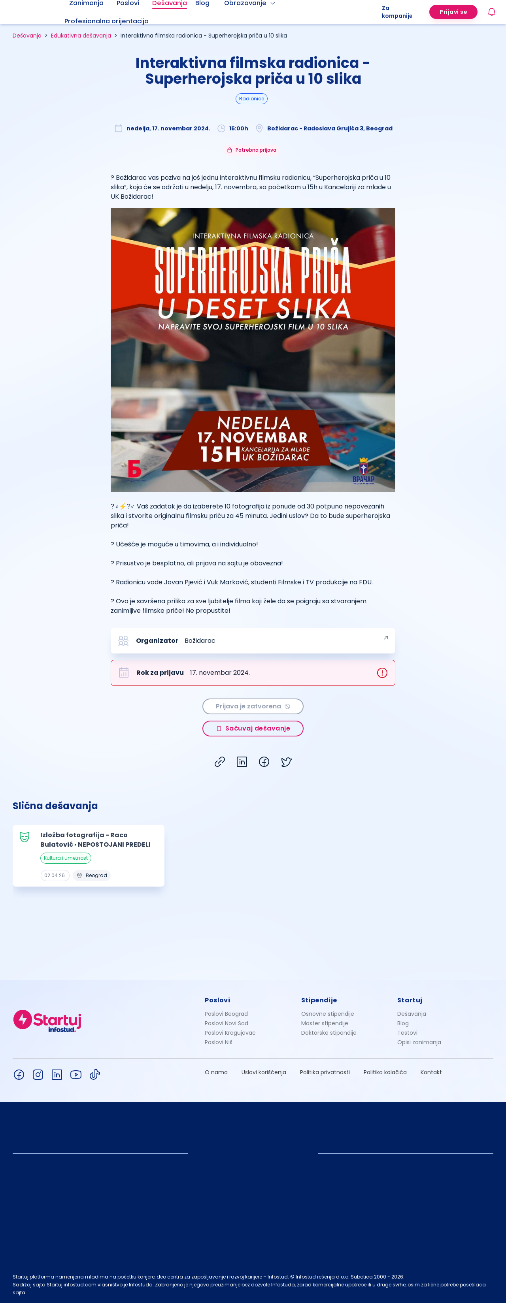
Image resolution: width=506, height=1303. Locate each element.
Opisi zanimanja (419, 1042)
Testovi (407, 1033)
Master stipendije (324, 1023)
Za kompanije (397, 12)
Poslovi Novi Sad (226, 1023)
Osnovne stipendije (327, 1014)
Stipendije (319, 1000)
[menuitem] (116, 21)
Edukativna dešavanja (81, 36)
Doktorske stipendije (329, 1033)
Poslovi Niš (218, 1042)
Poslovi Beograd (226, 1014)
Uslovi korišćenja (264, 1072)
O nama (216, 1072)
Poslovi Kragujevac (230, 1033)
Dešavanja (27, 36)
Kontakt (431, 1072)
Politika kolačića (385, 1072)
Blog (403, 1023)
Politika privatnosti (325, 1072)
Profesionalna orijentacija (106, 21)
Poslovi (217, 1000)
